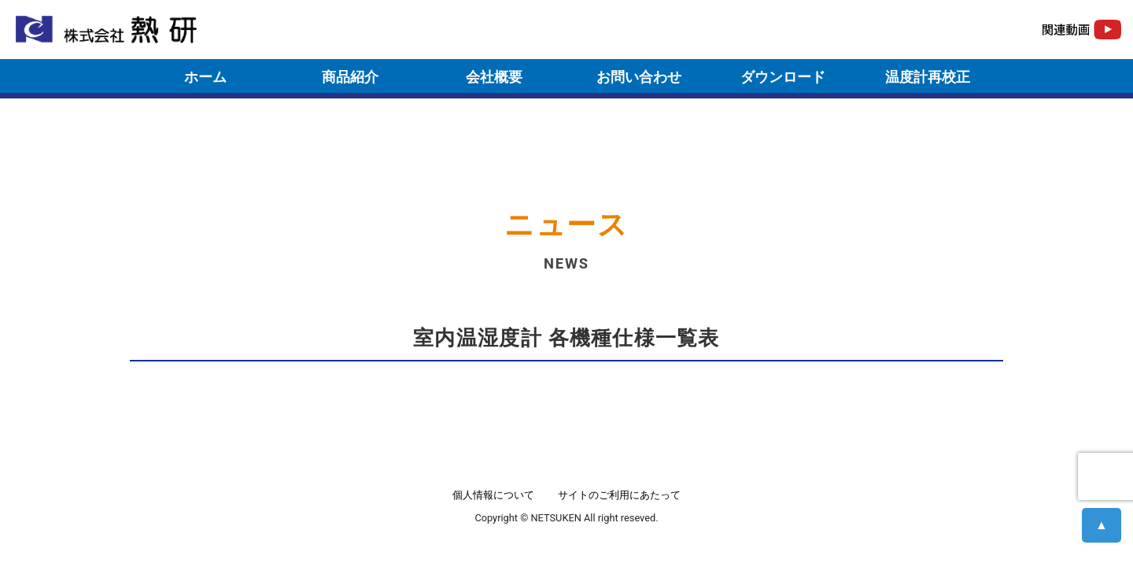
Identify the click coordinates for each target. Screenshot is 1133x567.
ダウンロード (782, 77)
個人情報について (493, 495)
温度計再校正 (927, 77)
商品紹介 (350, 77)
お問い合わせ (638, 77)
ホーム (205, 77)
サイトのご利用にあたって (619, 495)
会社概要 (494, 77)
